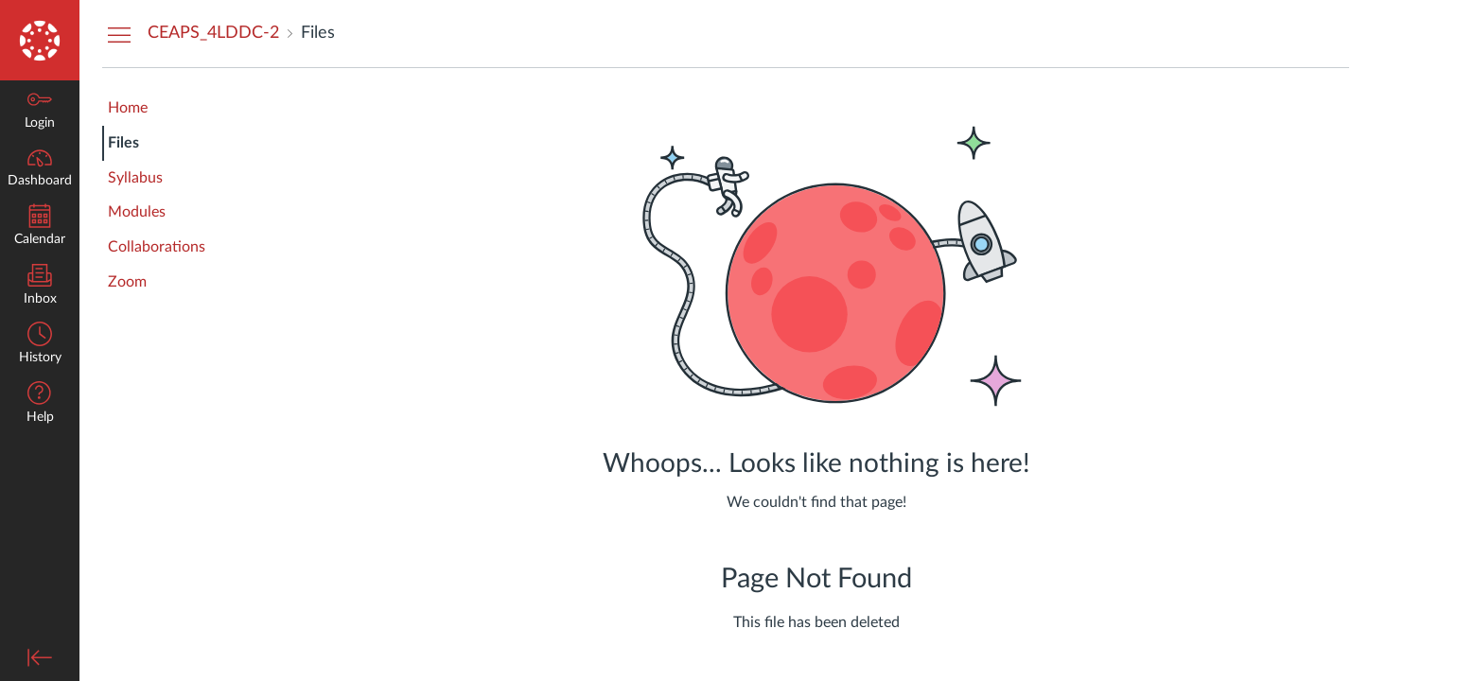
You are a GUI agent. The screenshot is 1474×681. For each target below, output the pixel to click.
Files (123, 142)
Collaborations (156, 246)
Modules (137, 211)
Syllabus (135, 177)
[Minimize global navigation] (39, 657)
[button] (39, 404)
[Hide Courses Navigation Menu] (119, 34)
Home (128, 107)
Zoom (127, 281)
